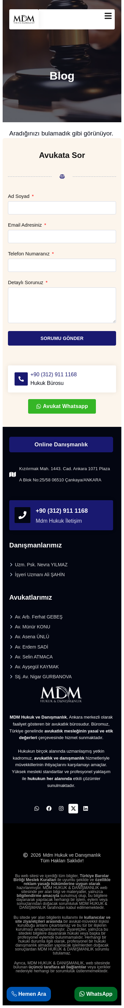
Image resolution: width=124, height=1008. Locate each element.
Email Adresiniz (25, 225)
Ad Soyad (19, 196)
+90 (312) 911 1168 (53, 374)
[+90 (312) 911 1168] (21, 379)
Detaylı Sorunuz (26, 282)
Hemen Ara (29, 994)
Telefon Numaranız (29, 253)
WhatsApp (95, 994)
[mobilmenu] (108, 16)
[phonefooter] (22, 515)
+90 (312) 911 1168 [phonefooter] (62, 510)
